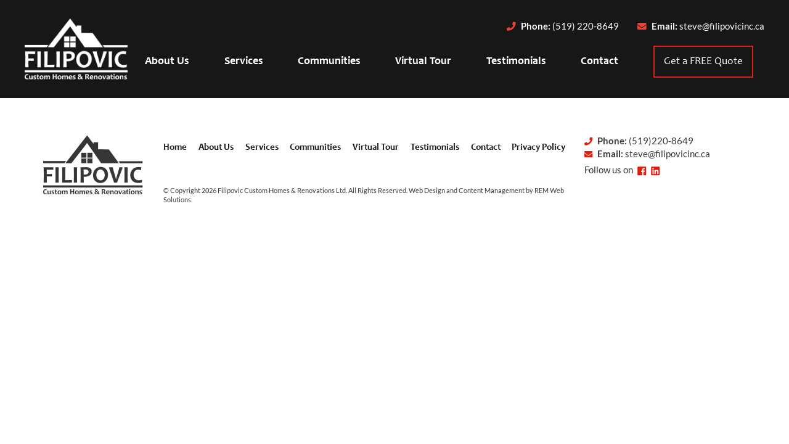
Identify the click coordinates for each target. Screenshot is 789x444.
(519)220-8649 (661, 141)
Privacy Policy (538, 147)
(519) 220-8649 (585, 26)
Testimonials (516, 61)
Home (175, 147)
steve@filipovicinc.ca (721, 26)
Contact (599, 61)
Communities (329, 61)
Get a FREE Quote (703, 61)
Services (243, 61)
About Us (167, 61)
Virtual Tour (423, 61)
